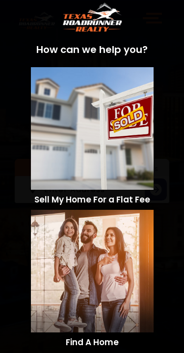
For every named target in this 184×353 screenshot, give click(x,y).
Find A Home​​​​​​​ (92, 342)
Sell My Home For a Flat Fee (92, 199)
